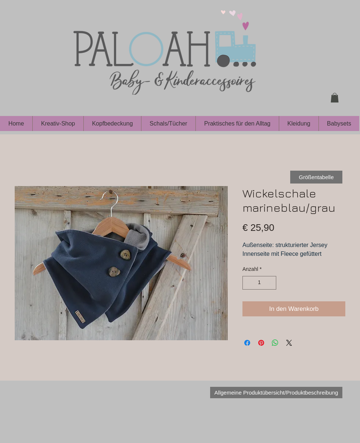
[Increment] (270, 282)
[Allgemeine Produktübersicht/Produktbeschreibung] (276, 392)
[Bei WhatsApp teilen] (275, 342)
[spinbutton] (259, 282)
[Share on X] (289, 342)
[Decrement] (248, 282)
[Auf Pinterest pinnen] (261, 342)
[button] (335, 97)
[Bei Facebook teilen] (247, 342)
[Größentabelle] (316, 177)
